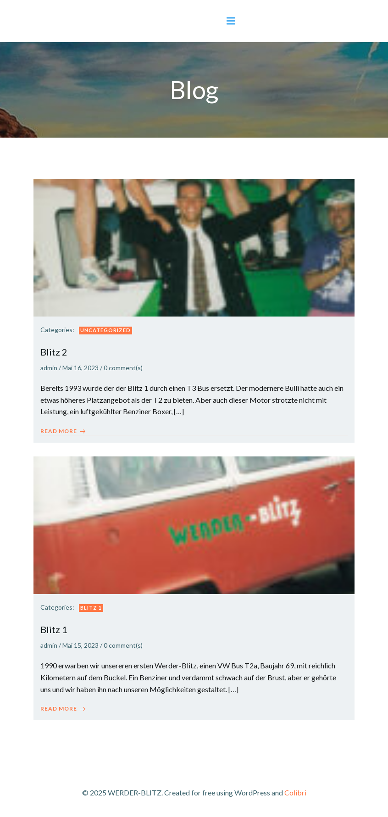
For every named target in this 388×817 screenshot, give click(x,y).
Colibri (295, 792)
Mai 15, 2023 (80, 645)
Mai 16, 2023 (80, 368)
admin (48, 368)
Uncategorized (105, 330)
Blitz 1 (91, 608)
